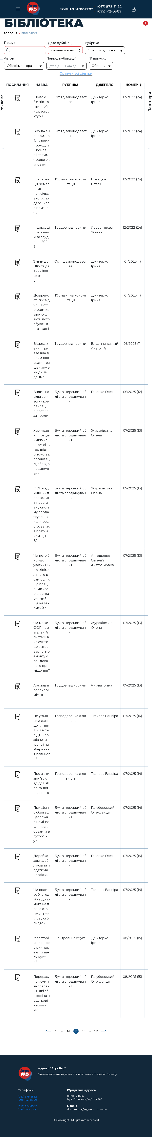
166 (96, 1031)
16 (83, 1031)
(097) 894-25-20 (28, 1106)
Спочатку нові (62, 50)
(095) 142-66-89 (109, 11)
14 (68, 1031)
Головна (10, 33)
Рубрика (70, 85)
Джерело (105, 85)
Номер (132, 85)
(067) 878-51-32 (109, 7)
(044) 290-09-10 (28, 1109)
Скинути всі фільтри (76, 73)
